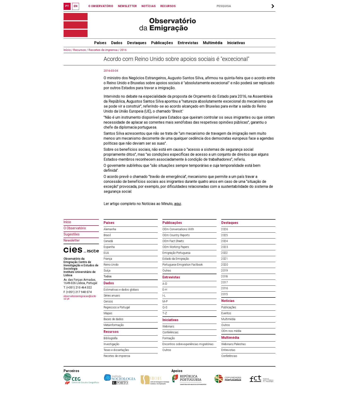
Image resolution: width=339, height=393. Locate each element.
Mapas (108, 313)
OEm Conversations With (178, 229)
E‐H (164, 289)
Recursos (111, 332)
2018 (224, 276)
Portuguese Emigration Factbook (182, 264)
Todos (108, 276)
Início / (68, 50)
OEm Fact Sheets (173, 241)
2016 (123, 50)
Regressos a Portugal (117, 307)
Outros (166, 350)
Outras (166, 270)
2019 (224, 270)
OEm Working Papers (175, 247)
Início (67, 222)
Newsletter (72, 240)
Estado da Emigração (175, 258)
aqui (177, 203)
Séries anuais (112, 295)
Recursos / (80, 50)
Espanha (109, 247)
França (108, 258)
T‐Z (164, 313)
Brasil (107, 235)
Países (109, 223)
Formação (168, 338)
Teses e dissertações (116, 350)
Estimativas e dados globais (121, 289)
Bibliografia (110, 338)
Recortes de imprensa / (103, 50)
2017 (224, 282)
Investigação (111, 344)
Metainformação (114, 325)
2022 (224, 253)
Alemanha (110, 229)
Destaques (136, 43)
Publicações (162, 43)
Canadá (108, 241)
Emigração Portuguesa (176, 253)
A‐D (164, 283)
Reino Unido (111, 264)
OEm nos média (231, 331)
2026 (224, 229)
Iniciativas (236, 43)
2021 (224, 258)
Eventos (226, 313)
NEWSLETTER (127, 6)
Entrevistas (188, 43)
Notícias (227, 301)
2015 (224, 294)
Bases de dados (113, 319)
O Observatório (75, 228)
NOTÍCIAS (148, 6)
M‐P (165, 301)
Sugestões (72, 234)
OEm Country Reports (176, 235)
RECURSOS (168, 6)
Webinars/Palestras (233, 344)
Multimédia (212, 43)
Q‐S (164, 307)
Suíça (107, 270)
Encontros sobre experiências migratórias (188, 344)
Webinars (168, 326)
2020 (224, 264)
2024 (224, 241)
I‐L (163, 295)
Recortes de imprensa (117, 356)
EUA (106, 253)
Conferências (170, 332)
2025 (224, 235)
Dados (116, 43)
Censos (108, 301)
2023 (224, 247)
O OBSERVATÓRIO (100, 6)
